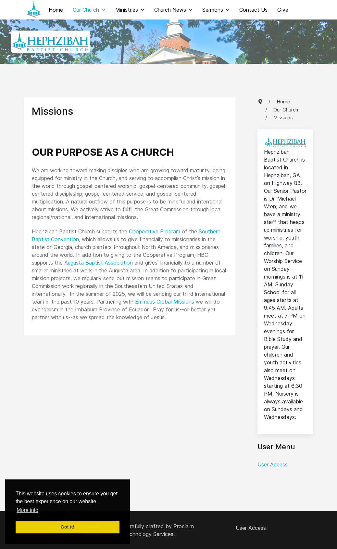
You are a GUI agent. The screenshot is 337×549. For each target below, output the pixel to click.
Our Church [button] (89, 10)
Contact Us (253, 10)
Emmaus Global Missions (164, 301)
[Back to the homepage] (34, 10)
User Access (272, 464)
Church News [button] (173, 10)
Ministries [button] (129, 10)
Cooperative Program (154, 231)
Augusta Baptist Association (98, 262)
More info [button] (27, 510)
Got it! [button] (67, 526)
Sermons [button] (216, 10)
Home (56, 10)
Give (282, 10)
